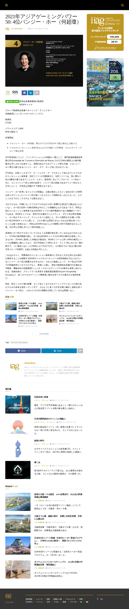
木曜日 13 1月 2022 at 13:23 (59, 444)
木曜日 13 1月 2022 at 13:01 (59, 466)
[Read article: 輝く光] (17, 470)
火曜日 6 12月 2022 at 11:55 (69, 324)
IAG (12, 602)
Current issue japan (19, 342)
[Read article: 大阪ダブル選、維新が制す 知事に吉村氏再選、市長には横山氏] (51, 306)
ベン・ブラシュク (43, 400)
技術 (81, 599)
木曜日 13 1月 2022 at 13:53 (66, 422)
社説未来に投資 (41, 397)
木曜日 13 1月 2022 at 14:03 (59, 400)
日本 (48, 602)
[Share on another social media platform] (37, 92)
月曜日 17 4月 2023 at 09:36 (28, 311)
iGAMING (29, 602)
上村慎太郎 (40, 500)
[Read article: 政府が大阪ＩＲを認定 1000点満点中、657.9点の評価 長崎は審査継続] (11, 306)
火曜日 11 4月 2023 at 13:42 (69, 311)
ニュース (39, 599)
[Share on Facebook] (24, 92)
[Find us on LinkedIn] (102, 599)
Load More (44, 334)
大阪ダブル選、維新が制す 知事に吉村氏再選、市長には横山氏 (70, 305)
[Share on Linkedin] (30, 92)
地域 (64, 602)
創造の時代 (39, 440)
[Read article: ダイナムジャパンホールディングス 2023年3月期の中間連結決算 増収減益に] (51, 319)
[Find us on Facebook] (97, 599)
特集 (48, 599)
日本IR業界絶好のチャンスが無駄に (50, 418)
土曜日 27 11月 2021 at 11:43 (37, 28)
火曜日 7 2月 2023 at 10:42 (28, 326)
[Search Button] (122, 5)
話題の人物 (58, 599)
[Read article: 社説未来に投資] (17, 405)
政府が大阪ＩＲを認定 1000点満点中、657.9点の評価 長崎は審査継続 (30, 305)
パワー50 (73, 602)
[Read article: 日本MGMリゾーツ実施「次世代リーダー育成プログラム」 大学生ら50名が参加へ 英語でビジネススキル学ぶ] (11, 319)
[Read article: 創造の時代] (17, 448)
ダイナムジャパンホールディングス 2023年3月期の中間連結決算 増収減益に (71, 318)
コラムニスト (70, 599)
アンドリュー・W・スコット (46, 422)
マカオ (56, 602)
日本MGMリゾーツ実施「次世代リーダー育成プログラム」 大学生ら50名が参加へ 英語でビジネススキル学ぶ (31, 319)
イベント (39, 602)
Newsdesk (18, 28)
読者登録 (29, 599)
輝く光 (37, 462)
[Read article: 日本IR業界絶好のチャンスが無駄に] (17, 426)
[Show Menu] (6, 5)
